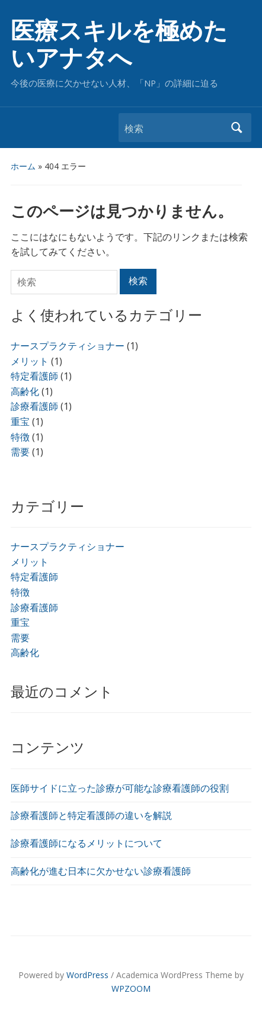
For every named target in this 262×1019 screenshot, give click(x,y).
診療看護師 (34, 607)
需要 (20, 637)
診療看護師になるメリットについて (86, 843)
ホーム (23, 166)
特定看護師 (34, 576)
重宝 (20, 622)
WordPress (87, 975)
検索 (236, 127)
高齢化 (25, 652)
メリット (30, 561)
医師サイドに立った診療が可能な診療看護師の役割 (120, 788)
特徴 (20, 592)
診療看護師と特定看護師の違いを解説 (91, 815)
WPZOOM (131, 988)
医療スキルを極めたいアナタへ (119, 44)
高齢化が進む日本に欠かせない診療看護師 (101, 870)
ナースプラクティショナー (67, 546)
